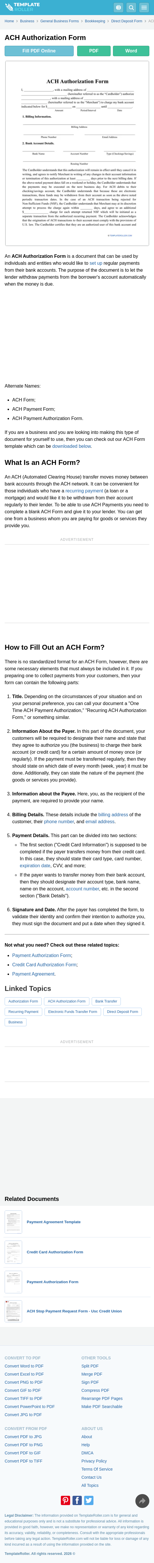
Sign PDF (90, 1382)
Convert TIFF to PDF (24, 1398)
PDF (93, 50)
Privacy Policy (94, 1461)
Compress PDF (95, 1390)
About (87, 1436)
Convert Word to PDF (24, 1366)
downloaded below (71, 446)
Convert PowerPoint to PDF (30, 1406)
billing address (113, 814)
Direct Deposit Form (122, 1012)
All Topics (90, 1485)
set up (96, 263)
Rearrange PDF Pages (102, 1398)
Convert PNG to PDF (24, 1382)
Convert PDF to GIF (23, 1453)
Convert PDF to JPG (23, 1436)
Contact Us (92, 1477)
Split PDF (90, 1366)
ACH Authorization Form (66, 1001)
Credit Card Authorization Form (44, 964)
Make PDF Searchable (102, 1406)
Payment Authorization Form (41, 955)
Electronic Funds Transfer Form (72, 1012)
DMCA (87, 1453)
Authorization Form (23, 1001)
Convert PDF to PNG (24, 1445)
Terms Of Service (97, 1469)
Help (86, 1445)
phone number (59, 821)
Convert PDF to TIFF (24, 1461)
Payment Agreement (33, 974)
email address (100, 821)
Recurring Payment (23, 1012)
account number (82, 888)
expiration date (35, 865)
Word (131, 50)
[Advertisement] (77, 335)
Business (15, 1022)
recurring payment (84, 490)
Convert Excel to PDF (24, 1374)
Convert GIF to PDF (23, 1390)
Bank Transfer (106, 1001)
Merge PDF (92, 1374)
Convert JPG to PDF (23, 1414)
